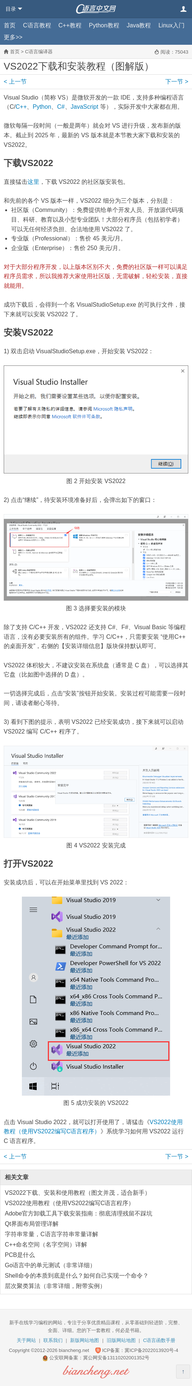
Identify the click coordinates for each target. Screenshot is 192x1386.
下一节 (176, 81)
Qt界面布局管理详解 (32, 1224)
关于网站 (26, 1340)
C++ (21, 107)
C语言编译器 (38, 51)
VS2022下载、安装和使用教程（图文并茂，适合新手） (77, 1193)
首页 (10, 25)
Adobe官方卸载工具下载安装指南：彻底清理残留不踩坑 (78, 1213)
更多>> (13, 37)
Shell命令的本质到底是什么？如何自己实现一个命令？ (77, 1275)
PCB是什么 (20, 1255)
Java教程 (139, 25)
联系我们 (53, 1340)
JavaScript (85, 107)
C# (60, 107)
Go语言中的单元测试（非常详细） (50, 1265)
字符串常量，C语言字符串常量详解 (51, 1234)
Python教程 (104, 25)
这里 (33, 182)
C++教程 (70, 25)
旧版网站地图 (121, 1340)
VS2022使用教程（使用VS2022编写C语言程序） (69, 1203)
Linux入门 (171, 25)
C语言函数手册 (159, 1340)
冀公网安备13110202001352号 (116, 1357)
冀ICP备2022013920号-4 (151, 1350)
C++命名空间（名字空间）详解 (46, 1244)
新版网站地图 (84, 1340)
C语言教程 (37, 25)
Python (42, 107)
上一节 (15, 81)
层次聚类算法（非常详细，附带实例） (55, 1286)
